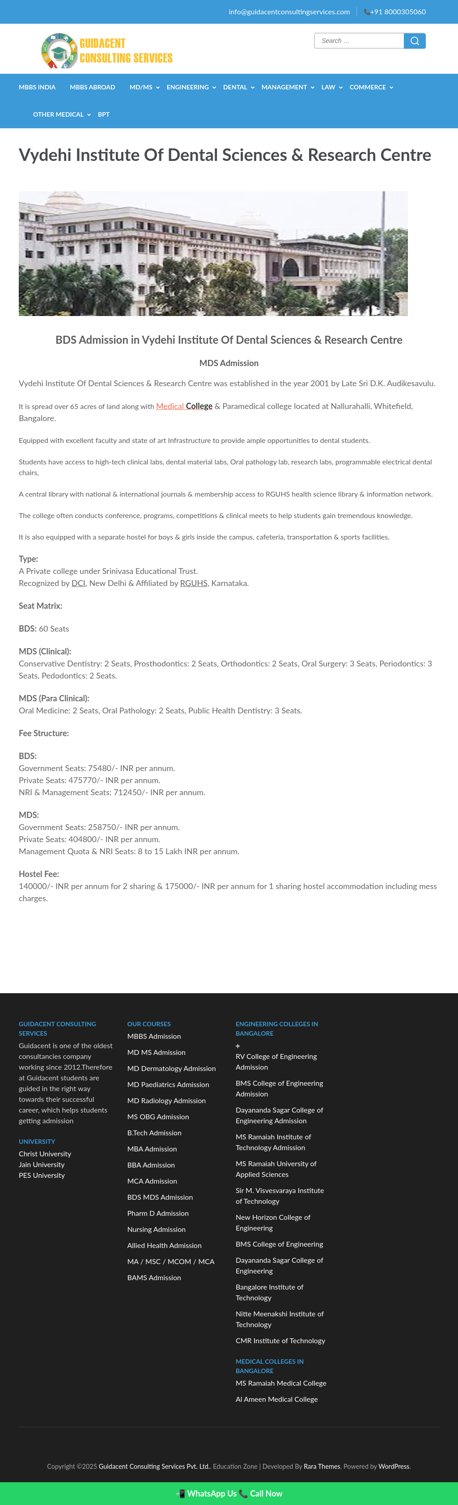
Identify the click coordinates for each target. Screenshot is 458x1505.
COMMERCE (368, 87)
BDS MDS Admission (160, 1197)
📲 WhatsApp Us (206, 1493)
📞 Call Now (260, 1493)
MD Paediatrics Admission (168, 1084)
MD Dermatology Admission (171, 1068)
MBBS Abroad (92, 87)
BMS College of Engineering (279, 1243)
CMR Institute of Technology (280, 1340)
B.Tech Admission (154, 1132)
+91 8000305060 (398, 11)
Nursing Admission (156, 1229)
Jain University (42, 1164)
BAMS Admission (154, 1277)
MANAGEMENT (284, 87)
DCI (78, 583)
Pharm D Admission (158, 1213)
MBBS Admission (154, 1036)
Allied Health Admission (164, 1245)
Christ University (45, 1153)
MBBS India (37, 87)
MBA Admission (152, 1148)
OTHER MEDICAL (58, 114)
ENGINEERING (188, 87)
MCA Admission (152, 1180)
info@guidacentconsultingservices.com (289, 11)
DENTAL (235, 87)
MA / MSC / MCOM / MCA (171, 1261)
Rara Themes (322, 1466)
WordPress (393, 1466)
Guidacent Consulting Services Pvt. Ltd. (154, 1466)
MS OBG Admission (158, 1116)
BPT (104, 114)
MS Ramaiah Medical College (281, 1383)
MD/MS (141, 87)
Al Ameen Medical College (277, 1399)
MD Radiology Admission (166, 1100)
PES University (42, 1175)
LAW (328, 87)
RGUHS (194, 583)
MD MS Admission (156, 1052)
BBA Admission (151, 1164)
